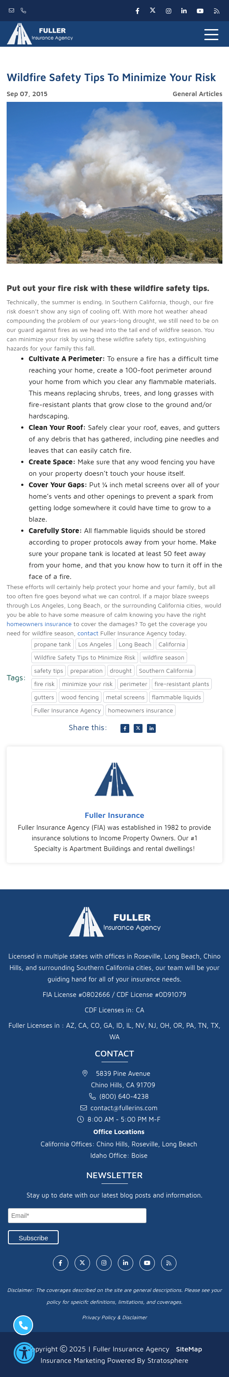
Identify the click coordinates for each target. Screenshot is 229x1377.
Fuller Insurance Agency (67, 710)
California (171, 644)
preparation (86, 670)
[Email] (77, 1215)
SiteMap (189, 1349)
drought (121, 670)
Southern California (166, 670)
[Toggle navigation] (213, 34)
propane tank (52, 644)
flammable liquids (176, 697)
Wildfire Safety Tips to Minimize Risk (84, 657)
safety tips (48, 670)
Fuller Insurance (114, 815)
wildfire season (163, 657)
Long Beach (135, 644)
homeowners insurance (39, 623)
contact (87, 633)
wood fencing (80, 697)
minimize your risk (87, 683)
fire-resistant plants (181, 683)
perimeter (133, 683)
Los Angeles (95, 644)
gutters (44, 697)
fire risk (44, 683)
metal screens (125, 697)
